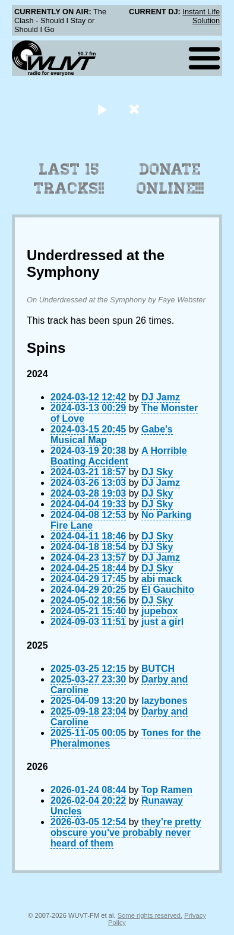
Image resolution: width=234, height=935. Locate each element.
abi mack (161, 579)
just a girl (162, 622)
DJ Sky (157, 472)
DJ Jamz (160, 397)
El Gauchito (167, 590)
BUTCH (158, 669)
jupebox (159, 611)
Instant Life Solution (201, 16)
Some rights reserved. (150, 915)
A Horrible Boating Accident (118, 456)
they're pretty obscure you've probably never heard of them (125, 832)
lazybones (164, 701)
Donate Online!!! (170, 179)
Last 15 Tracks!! (69, 179)
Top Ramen (166, 790)
